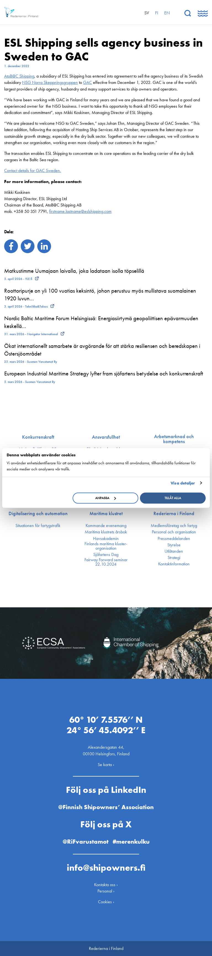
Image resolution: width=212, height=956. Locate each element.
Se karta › (106, 764)
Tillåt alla (173, 498)
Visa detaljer (183, 483)
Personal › (106, 891)
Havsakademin (106, 538)
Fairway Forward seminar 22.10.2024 (106, 562)
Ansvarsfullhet (106, 437)
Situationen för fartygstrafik (37, 525)
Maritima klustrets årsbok (106, 532)
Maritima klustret (106, 513)
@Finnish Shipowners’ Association (106, 807)
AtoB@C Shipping (19, 76)
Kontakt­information (174, 564)
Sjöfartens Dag (105, 554)
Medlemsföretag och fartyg (174, 525)
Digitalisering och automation (38, 513)
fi (156, 13)
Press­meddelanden (174, 538)
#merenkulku (131, 842)
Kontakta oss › (106, 885)
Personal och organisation (174, 532)
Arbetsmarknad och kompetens (174, 439)
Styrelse (174, 545)
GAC (87, 82)
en (167, 13)
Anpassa (105, 498)
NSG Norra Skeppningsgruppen (50, 82)
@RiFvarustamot (85, 842)
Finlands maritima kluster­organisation (105, 546)
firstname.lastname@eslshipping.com (80, 211)
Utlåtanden (174, 551)
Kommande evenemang (106, 525)
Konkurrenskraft (38, 437)
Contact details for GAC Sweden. (32, 170)
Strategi (174, 557)
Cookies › (106, 902)
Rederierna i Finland (173, 513)
